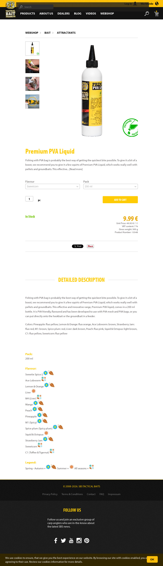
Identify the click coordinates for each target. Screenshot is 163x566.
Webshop (107, 13)
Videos (91, 13)
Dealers (63, 13)
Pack (86, 181)
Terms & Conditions (72, 494)
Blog (77, 13)
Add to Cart (120, 199)
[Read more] (76, 169)
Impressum (114, 494)
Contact (91, 494)
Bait (47, 32)
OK (152, 559)
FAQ (102, 494)
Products (27, 13)
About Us (46, 13)
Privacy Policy (49, 494)
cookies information (53, 561)
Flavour (29, 181)
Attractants (66, 32)
